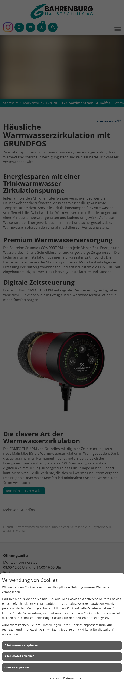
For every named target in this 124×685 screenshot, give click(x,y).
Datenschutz (72, 678)
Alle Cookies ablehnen (19, 656)
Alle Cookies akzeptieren (21, 645)
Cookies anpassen (16, 667)
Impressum (51, 678)
